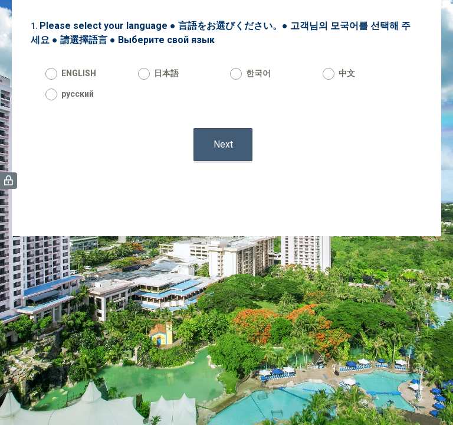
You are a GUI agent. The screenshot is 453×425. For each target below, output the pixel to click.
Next (223, 144)
